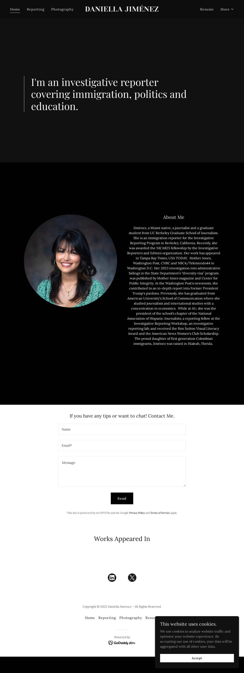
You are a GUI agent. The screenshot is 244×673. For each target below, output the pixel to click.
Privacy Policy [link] (137, 512)
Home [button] (90, 618)
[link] (122, 10)
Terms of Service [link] (160, 512)
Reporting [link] (35, 9)
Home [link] (15, 9)
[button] (227, 9)
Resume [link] (207, 9)
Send (122, 498)
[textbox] (122, 429)
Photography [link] (62, 9)
